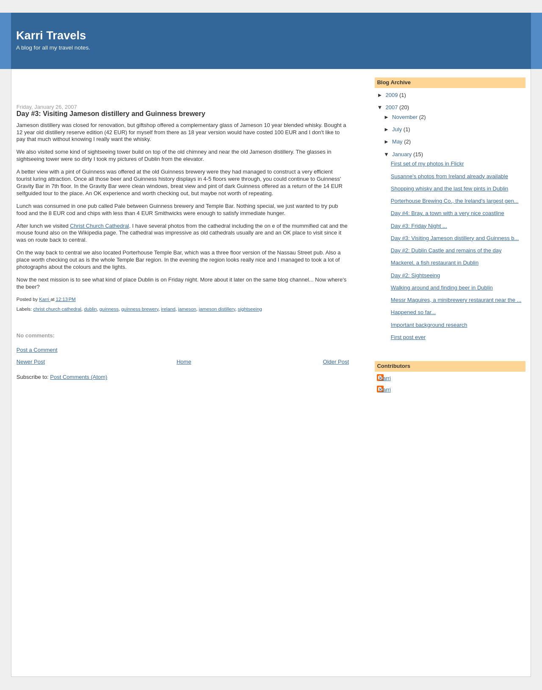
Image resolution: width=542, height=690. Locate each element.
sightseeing (250, 309)
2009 (392, 95)
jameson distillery (217, 309)
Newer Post (31, 362)
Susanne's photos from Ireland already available (449, 176)
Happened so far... (413, 312)
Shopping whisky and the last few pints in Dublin (450, 188)
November (405, 117)
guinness (109, 309)
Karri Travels (51, 35)
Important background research (429, 325)
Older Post (336, 362)
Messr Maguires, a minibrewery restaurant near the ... (456, 300)
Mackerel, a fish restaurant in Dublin (434, 262)
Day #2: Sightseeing (415, 275)
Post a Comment (37, 350)
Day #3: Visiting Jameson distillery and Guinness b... (455, 238)
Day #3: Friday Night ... (419, 226)
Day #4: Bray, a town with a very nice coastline (447, 213)
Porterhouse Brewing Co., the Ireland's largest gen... (455, 201)
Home (184, 362)
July (398, 129)
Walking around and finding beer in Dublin (442, 287)
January (402, 154)
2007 (392, 107)
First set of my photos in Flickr (427, 163)
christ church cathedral (57, 309)
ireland (168, 309)
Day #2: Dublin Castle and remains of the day (446, 250)
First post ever (408, 337)
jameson (187, 309)
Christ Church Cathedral (99, 226)
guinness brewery (139, 309)
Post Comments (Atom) (78, 377)
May (398, 141)
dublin (90, 309)
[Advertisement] (66, 81)
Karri (384, 378)
